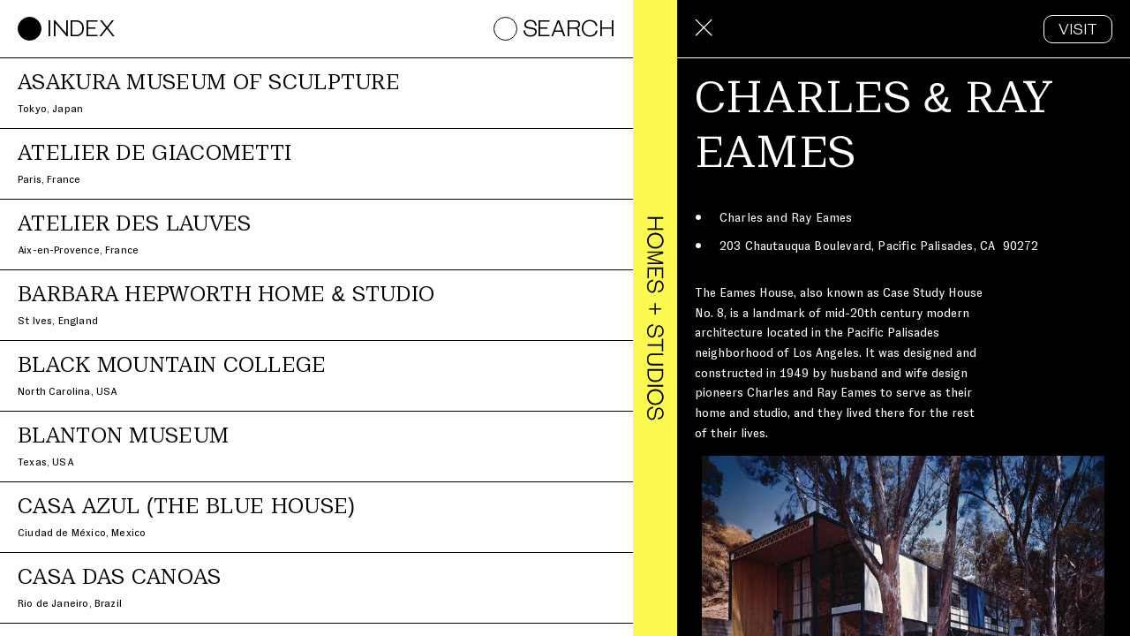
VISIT (1077, 30)
